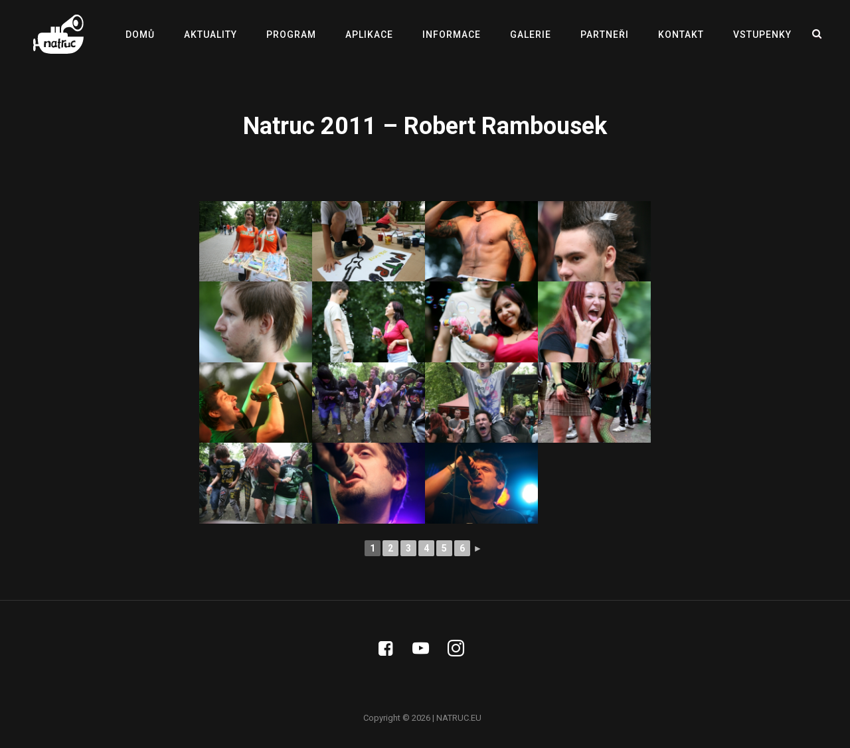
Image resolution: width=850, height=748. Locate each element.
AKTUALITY (210, 34)
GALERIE (530, 34)
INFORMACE (451, 34)
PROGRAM (291, 34)
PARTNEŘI (604, 34)
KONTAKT (681, 34)
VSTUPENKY (762, 34)
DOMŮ (140, 34)
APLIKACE (369, 34)
